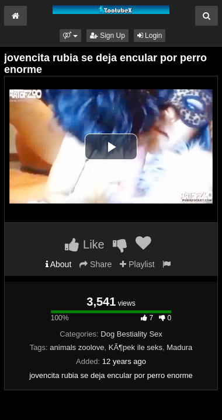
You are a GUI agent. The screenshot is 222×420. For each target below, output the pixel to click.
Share (95, 264)
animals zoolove (77, 347)
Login (149, 36)
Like (84, 244)
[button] (70, 35)
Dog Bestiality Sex (131, 334)
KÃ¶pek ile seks (135, 347)
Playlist (137, 264)
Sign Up (107, 36)
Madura (179, 347)
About (59, 264)
